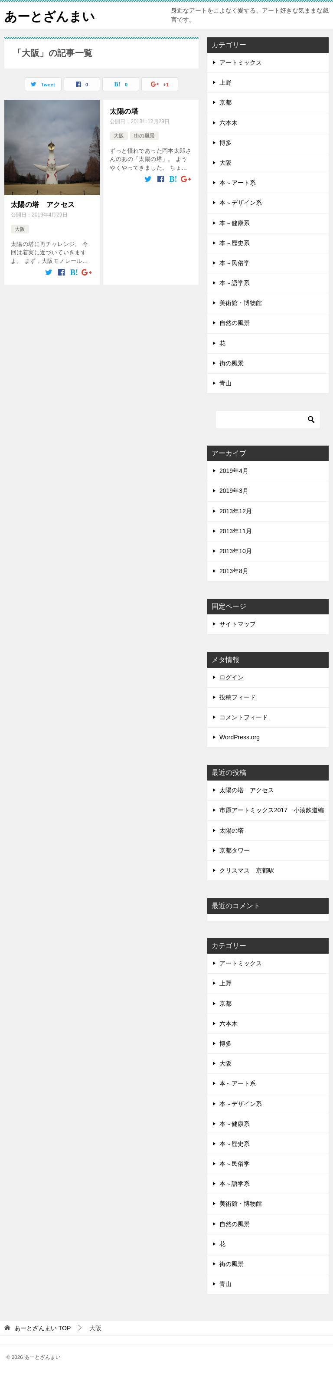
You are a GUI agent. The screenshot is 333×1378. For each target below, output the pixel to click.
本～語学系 (234, 282)
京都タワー (234, 850)
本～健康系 (234, 223)
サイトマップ (237, 623)
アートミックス (240, 62)
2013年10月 (235, 551)
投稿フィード (237, 697)
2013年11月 (235, 531)
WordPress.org (239, 737)
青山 (225, 383)
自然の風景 (234, 322)
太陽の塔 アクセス (43, 204)
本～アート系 (237, 182)
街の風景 (144, 135)
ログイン (231, 677)
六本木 (228, 122)
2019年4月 (233, 470)
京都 (225, 102)
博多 (225, 142)
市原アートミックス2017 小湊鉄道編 (271, 810)
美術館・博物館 (240, 302)
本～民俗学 (234, 262)
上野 (225, 82)
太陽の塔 (124, 111)
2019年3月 (233, 490)
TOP (42, 1328)
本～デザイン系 (240, 202)
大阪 (20, 229)
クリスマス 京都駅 (246, 870)
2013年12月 (235, 511)
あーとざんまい (51, 15)
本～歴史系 (234, 243)
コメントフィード (243, 717)
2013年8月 (233, 571)
